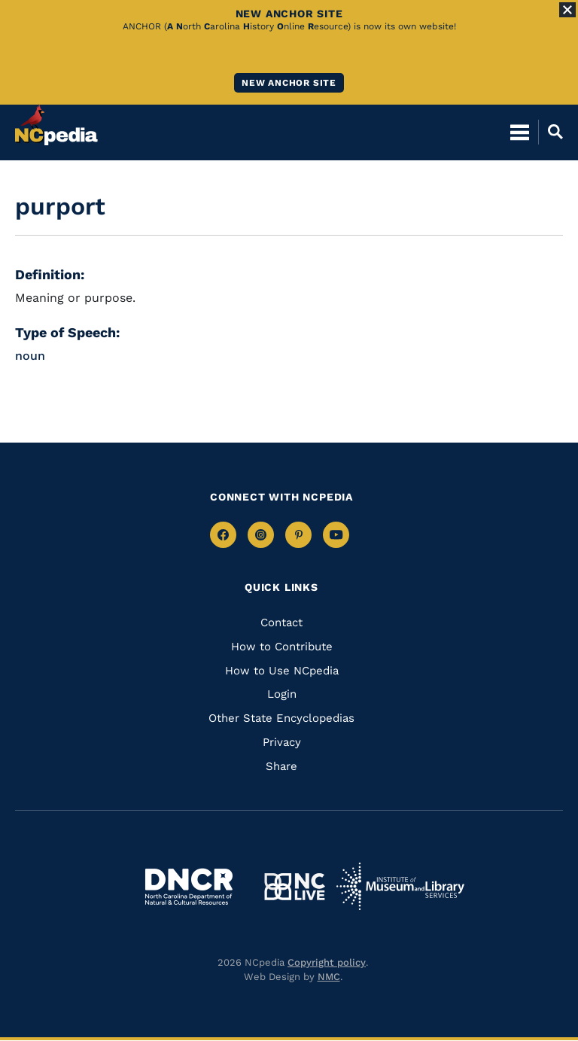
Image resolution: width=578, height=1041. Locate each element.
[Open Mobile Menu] (519, 132)
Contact (281, 622)
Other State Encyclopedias (281, 718)
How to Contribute (282, 646)
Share (281, 766)
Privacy (282, 742)
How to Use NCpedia (282, 670)
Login (282, 694)
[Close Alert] (567, 9)
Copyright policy (326, 962)
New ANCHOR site (289, 83)
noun (30, 356)
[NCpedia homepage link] (56, 125)
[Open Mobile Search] (550, 132)
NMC (329, 976)
